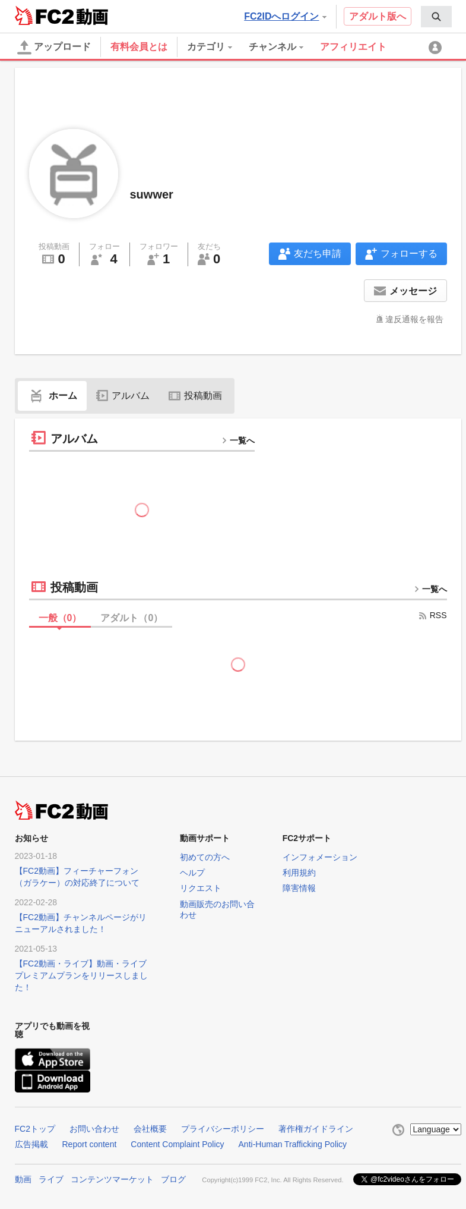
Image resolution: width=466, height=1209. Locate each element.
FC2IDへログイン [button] (285, 16)
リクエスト (200, 888)
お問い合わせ (94, 1129)
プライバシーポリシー (222, 1129)
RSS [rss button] (432, 615)
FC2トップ (35, 1129)
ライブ (51, 1179)
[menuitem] (436, 16)
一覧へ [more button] (238, 440)
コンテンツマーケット (112, 1179)
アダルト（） (131, 618)
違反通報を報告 (414, 319)
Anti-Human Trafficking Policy (293, 1144)
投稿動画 (195, 396)
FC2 (44, 15)
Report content (89, 1144)
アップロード (54, 47)
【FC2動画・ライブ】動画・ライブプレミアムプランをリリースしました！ (81, 975)
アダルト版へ (377, 16)
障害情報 (299, 888)
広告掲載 (31, 1144)
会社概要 (150, 1129)
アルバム (123, 396)
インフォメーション (320, 857)
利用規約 (299, 872)
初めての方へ (205, 857)
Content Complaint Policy (177, 1144)
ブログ (173, 1179)
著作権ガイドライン (315, 1129)
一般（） (60, 618)
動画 (23, 1179)
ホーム (52, 396)
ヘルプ (192, 872)
